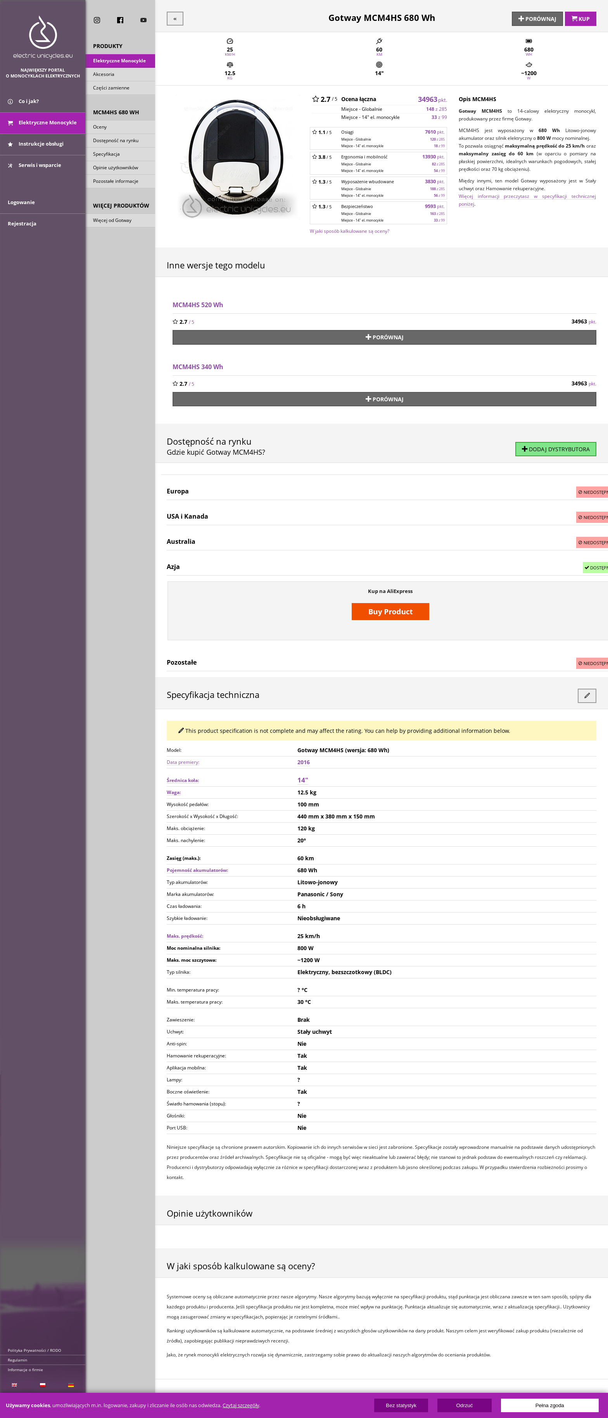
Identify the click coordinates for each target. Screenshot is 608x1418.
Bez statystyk (401, 1405)
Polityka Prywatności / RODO (34, 1350)
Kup (581, 18)
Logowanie (21, 208)
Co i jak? (23, 103)
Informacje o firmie (25, 1369)
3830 (435, 180)
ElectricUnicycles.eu (43, 37)
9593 (435, 205)
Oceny (100, 127)
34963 (432, 98)
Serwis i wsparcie (34, 167)
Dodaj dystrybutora (556, 447)
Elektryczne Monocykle (119, 61)
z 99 (439, 116)
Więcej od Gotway (112, 221)
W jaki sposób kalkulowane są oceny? (349, 230)
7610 (435, 131)
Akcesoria (103, 75)
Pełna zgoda (549, 1405)
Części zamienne (111, 88)
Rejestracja (22, 229)
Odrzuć (464, 1405)
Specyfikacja (106, 154)
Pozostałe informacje (115, 182)
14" (302, 776)
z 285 (436, 108)
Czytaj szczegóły (241, 1405)
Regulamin (17, 1360)
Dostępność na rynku (115, 141)
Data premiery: (183, 758)
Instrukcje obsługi (36, 146)
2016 (303, 758)
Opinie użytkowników (115, 168)
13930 (433, 156)
